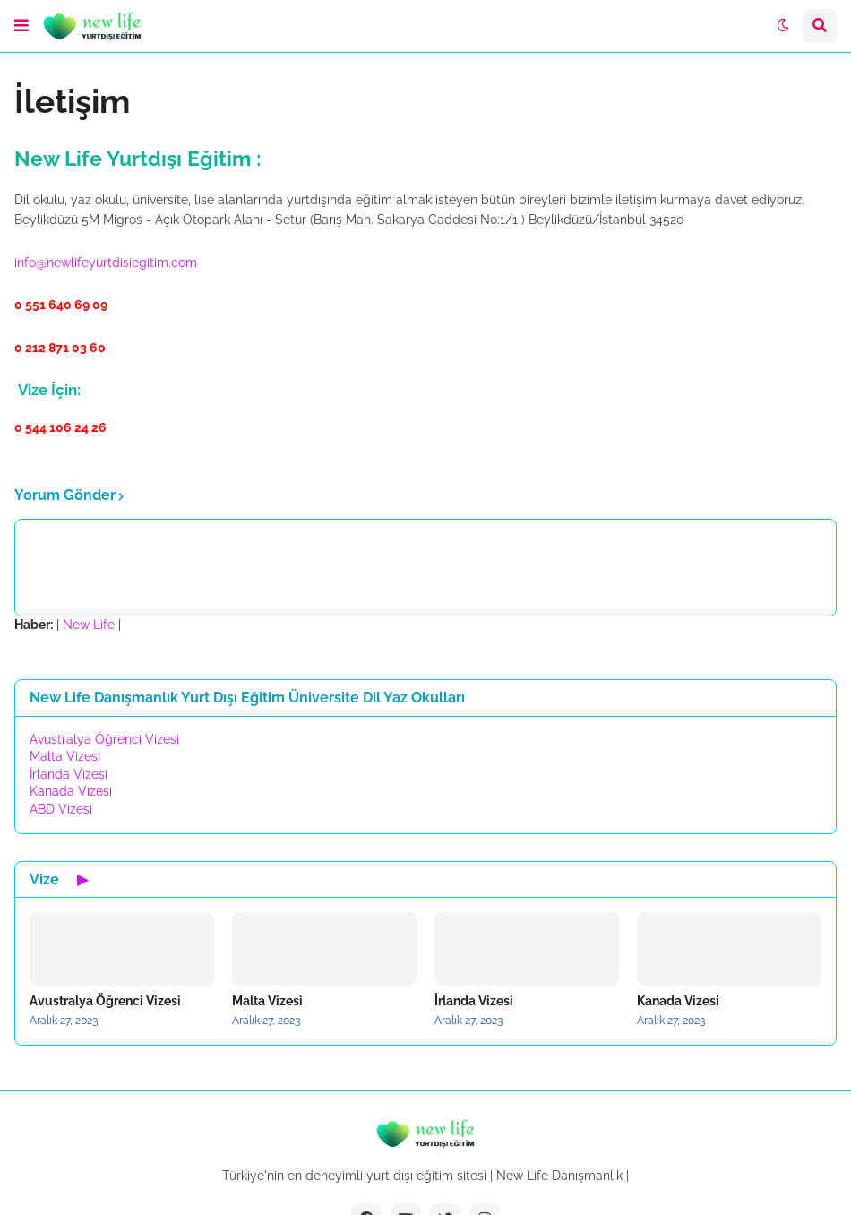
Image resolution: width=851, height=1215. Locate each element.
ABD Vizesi (61, 809)
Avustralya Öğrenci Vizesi (104, 739)
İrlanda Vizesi (68, 774)
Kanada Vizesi (71, 791)
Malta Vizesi (65, 756)
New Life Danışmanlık (559, 1175)
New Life (89, 624)
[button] (21, 26)
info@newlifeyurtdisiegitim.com (105, 262)
